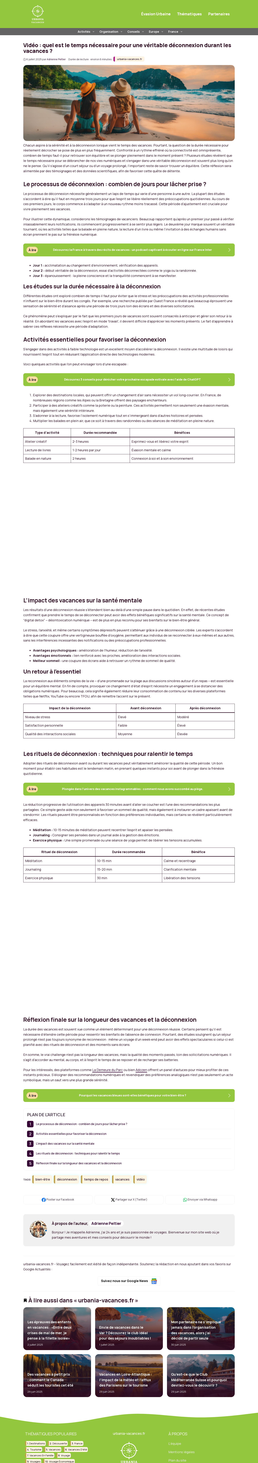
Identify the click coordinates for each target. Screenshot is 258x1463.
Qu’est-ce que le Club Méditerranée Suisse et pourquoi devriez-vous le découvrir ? (199, 1380)
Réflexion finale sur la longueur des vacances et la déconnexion (79, 1163)
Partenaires (219, 13)
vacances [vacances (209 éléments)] (55, 1449)
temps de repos (96, 1179)
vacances (122, 1179)
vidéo (141, 1179)
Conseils (136, 31)
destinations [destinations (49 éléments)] (37, 1443)
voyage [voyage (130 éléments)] (65, 1455)
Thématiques (189, 13)
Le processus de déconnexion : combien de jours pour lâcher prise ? (81, 1124)
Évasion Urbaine (156, 13)
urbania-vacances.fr (129, 59)
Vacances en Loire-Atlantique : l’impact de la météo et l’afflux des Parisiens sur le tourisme (125, 1380)
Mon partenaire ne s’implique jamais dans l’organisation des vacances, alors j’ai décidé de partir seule (196, 1330)
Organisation (111, 31)
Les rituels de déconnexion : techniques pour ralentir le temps (78, 1153)
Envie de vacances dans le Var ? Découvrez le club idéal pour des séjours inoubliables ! (125, 1333)
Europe (157, 31)
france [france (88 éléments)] (78, 1443)
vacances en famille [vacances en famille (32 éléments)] (42, 1455)
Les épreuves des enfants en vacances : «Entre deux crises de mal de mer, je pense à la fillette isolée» (49, 1330)
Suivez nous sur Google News (129, 1281)
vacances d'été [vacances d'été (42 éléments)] (77, 1449)
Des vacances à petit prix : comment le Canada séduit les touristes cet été (50, 1380)
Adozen (141, 1070)
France (176, 31)
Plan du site (177, 1460)
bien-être (42, 1179)
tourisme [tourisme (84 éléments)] (35, 1449)
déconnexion (67, 1179)
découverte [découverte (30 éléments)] (59, 1443)
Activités (87, 31)
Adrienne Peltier (106, 1223)
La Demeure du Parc (107, 1070)
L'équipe (174, 1444)
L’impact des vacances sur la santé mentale (65, 1144)
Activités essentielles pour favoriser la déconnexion (71, 1134)
